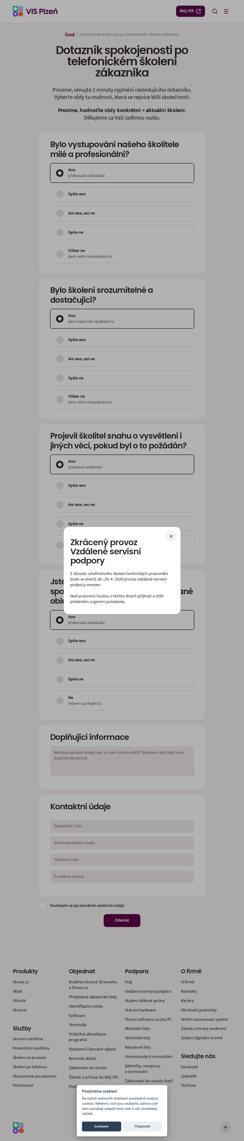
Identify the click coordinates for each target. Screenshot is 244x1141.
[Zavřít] (171, 536)
